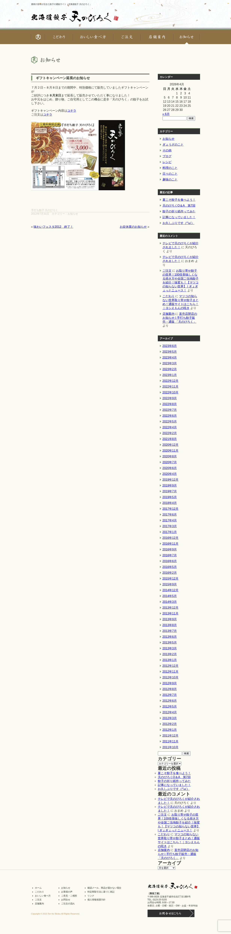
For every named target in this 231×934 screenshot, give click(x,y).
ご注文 (167, 270)
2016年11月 (170, 543)
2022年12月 (170, 380)
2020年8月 (170, 456)
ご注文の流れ (68, 903)
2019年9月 (170, 485)
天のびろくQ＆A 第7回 (179, 205)
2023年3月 (170, 363)
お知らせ (73, 213)
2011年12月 (170, 735)
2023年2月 (170, 369)
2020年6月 (170, 468)
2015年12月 (170, 578)
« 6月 (166, 114)
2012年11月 (170, 671)
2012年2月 (170, 724)
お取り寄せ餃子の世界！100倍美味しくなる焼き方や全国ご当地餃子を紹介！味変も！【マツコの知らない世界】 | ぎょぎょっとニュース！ (179, 822)
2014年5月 (170, 596)
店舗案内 (169, 313)
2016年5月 (170, 567)
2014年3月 (170, 601)
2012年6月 (170, 700)
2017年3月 (170, 526)
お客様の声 (66, 891)
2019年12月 (170, 479)
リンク (90, 895)
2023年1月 (170, 375)
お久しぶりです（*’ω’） (178, 223)
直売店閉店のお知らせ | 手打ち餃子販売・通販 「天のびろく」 (180, 317)
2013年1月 (170, 660)
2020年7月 (170, 462)
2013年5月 (170, 642)
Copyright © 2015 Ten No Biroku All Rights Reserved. (55, 914)
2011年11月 (170, 741)
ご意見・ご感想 (69, 895)
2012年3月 (170, 718)
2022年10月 (170, 392)
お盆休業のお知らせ (133, 226)
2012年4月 (170, 712)
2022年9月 (170, 398)
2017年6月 (170, 514)
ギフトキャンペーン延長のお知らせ (63, 78)
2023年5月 (170, 351)
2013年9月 (170, 619)
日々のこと (170, 173)
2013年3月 (170, 648)
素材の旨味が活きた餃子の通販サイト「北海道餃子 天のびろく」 (61, 4)
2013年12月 (170, 607)
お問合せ (65, 899)
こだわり (169, 296)
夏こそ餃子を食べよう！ (179, 199)
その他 (167, 150)
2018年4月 (170, 503)
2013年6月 (170, 636)
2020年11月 (170, 450)
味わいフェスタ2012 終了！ (53, 226)
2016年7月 (170, 555)
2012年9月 (170, 683)
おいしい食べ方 (43, 895)
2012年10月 (170, 677)
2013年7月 (170, 630)
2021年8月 (170, 439)
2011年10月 (170, 747)
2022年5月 (170, 421)
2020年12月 (170, 444)
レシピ (167, 162)
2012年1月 (170, 729)
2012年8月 (170, 689)
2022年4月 (170, 427)
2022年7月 (170, 409)
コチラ (71, 110)
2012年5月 (170, 706)
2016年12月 (170, 537)
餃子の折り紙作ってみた (179, 211)
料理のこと (170, 167)
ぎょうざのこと (173, 144)
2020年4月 (170, 473)
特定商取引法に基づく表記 (100, 891)
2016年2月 (170, 572)
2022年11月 (170, 386)
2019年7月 (170, 491)
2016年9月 (170, 549)
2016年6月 (170, 561)
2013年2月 (170, 654)
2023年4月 (170, 357)
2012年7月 (170, 694)
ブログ (167, 156)
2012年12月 (170, 665)
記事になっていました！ (179, 217)
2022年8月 (170, 404)
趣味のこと (170, 179)
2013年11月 (170, 613)
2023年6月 (170, 345)
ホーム (38, 888)
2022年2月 (170, 433)
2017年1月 (170, 532)
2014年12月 (170, 590)
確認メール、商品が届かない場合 (104, 888)
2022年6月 (170, 415)
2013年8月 (170, 625)
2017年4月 (170, 520)
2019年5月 (170, 497)
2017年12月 (170, 508)
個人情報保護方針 (96, 899)
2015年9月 (170, 584)
